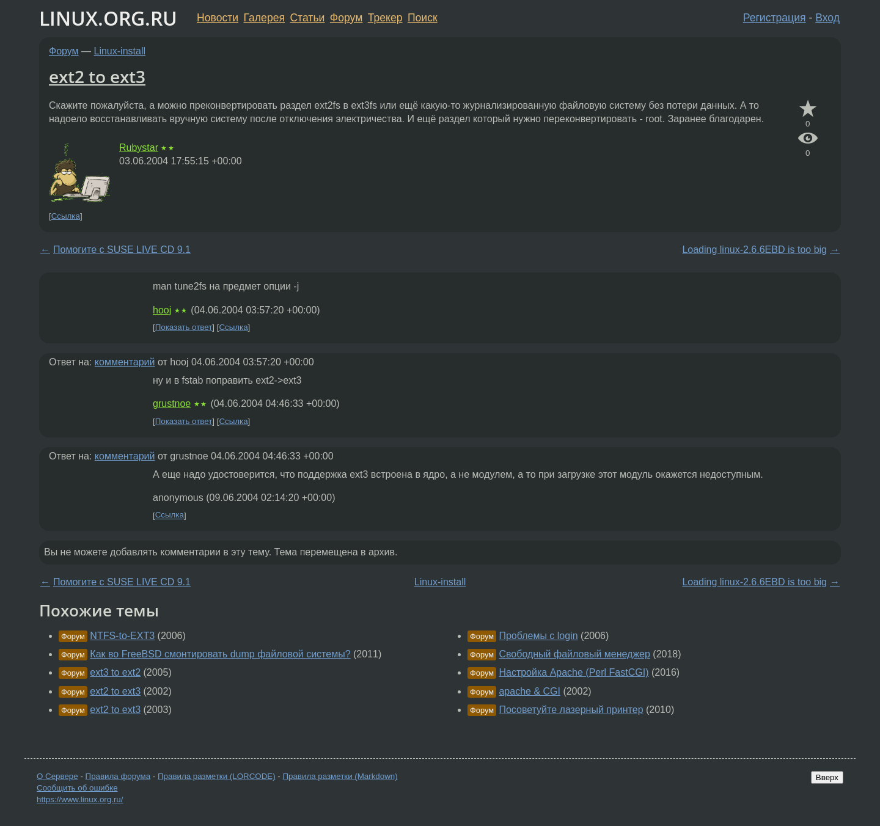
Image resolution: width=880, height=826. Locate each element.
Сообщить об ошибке (77, 787)
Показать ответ (184, 327)
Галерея (264, 18)
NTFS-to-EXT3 (122, 635)
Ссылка (65, 216)
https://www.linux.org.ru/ (80, 799)
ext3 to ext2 (115, 672)
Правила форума (118, 776)
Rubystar (138, 147)
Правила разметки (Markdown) (339, 776)
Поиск (423, 18)
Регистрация (774, 18)
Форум (346, 18)
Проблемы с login (538, 635)
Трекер (385, 18)
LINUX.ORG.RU (108, 18)
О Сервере (57, 776)
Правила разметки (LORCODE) (217, 776)
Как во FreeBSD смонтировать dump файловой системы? (220, 654)
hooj (162, 310)
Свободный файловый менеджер (574, 654)
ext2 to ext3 (97, 76)
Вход (827, 18)
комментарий (125, 362)
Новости (217, 18)
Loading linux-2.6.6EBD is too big (754, 249)
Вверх (827, 777)
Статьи (307, 18)
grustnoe (172, 403)
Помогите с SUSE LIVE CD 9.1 (122, 249)
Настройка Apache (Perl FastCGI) (573, 672)
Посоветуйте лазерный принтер (571, 709)
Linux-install (119, 51)
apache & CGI (529, 691)
